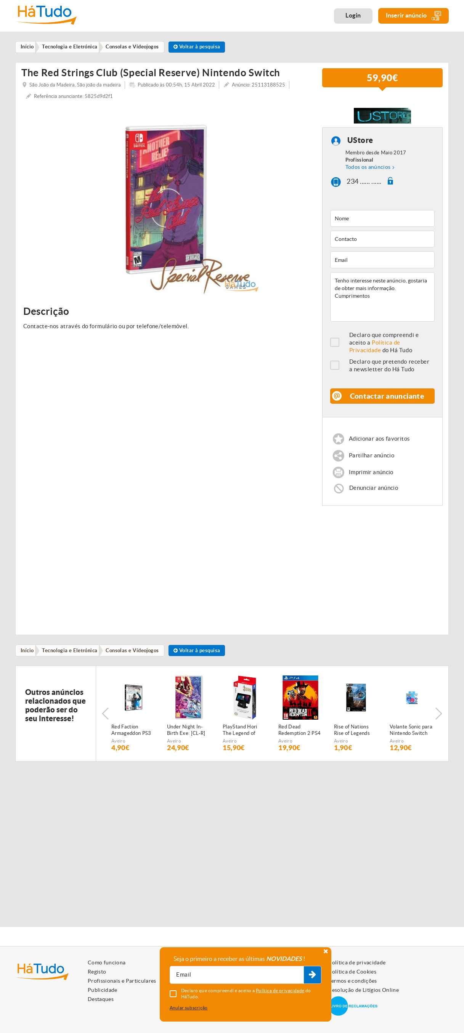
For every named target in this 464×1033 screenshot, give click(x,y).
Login (353, 15)
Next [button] (439, 718)
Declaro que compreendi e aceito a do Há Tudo (384, 345)
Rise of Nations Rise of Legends (352, 735)
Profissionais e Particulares (122, 981)
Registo (97, 972)
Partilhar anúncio (372, 459)
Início (28, 655)
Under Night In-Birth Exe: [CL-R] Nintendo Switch (186, 735)
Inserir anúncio (413, 16)
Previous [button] (105, 718)
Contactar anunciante (387, 398)
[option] (166, 202)
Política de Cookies (352, 972)
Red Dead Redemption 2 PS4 (299, 735)
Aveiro (118, 745)
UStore (360, 143)
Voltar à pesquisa (202, 47)
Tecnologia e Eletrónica (72, 655)
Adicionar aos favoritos (380, 441)
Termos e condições (352, 981)
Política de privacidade (356, 962)
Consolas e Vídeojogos (136, 655)
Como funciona (107, 962)
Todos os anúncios (368, 170)
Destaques (101, 999)
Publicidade (102, 990)
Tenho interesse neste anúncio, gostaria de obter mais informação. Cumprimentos (382, 299)
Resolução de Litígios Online (363, 990)
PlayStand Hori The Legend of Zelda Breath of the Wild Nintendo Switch (244, 735)
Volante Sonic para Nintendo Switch (411, 735)
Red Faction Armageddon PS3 (131, 735)
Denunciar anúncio (374, 492)
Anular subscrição (189, 1007)
